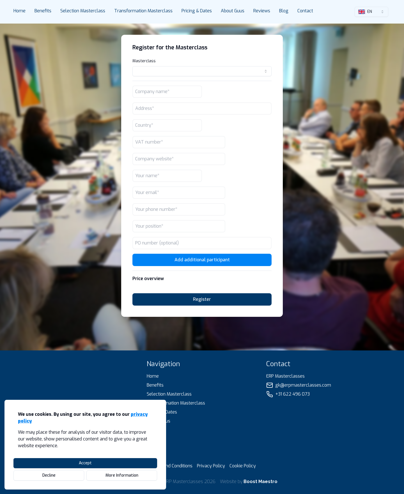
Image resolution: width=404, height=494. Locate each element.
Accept (85, 463)
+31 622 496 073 (292, 394)
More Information (121, 475)
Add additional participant (202, 260)
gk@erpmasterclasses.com (303, 385)
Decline (49, 475)
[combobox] (371, 12)
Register (202, 299)
